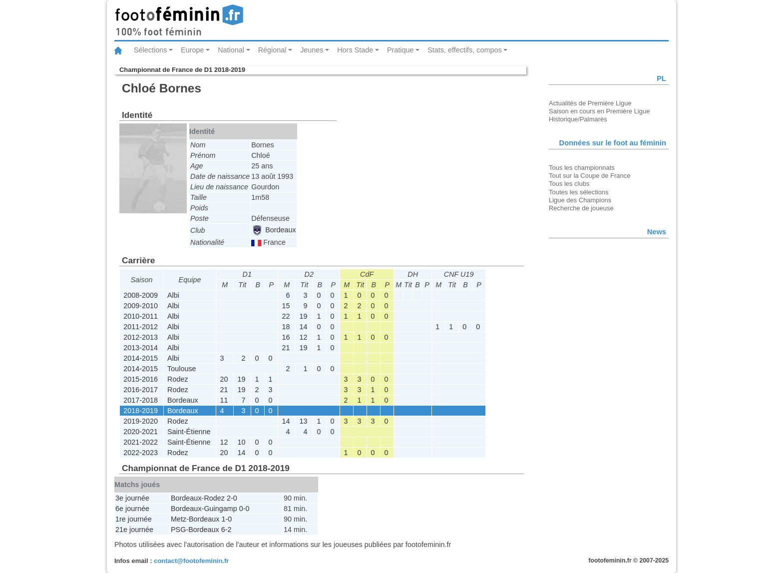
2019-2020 (140, 421)
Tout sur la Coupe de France (589, 175)
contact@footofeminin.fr (191, 561)
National (231, 50)
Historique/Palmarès (578, 119)
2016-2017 (140, 390)
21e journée (134, 530)
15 (286, 306)
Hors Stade (355, 50)
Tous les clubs (569, 183)
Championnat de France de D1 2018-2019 (182, 69)
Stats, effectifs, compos (464, 50)
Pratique (400, 50)
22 (286, 316)
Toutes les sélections (579, 192)
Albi (173, 295)
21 (286, 348)
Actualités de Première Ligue (590, 103)
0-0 (244, 509)
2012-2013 (140, 337)
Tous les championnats (582, 167)
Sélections (150, 50)
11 (224, 400)
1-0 (227, 519)
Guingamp (220, 509)
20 (224, 379)
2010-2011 (140, 316)
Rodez (177, 379)
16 (286, 337)
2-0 (232, 498)
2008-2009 (140, 295)
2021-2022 (140, 442)
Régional (272, 50)
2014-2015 (140, 358)
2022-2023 (140, 453)
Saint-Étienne (188, 432)
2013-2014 (140, 348)
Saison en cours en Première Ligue (599, 111)
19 (303, 316)
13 (303, 421)
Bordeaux (274, 230)
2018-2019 (140, 411)
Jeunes (311, 50)
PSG (178, 530)
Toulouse (181, 369)
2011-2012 (140, 327)
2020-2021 (140, 432)
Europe (192, 50)
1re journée (133, 519)
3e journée (132, 498)
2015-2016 (140, 379)
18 (286, 327)
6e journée (132, 509)
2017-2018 (140, 400)
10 (241, 442)
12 (303, 337)
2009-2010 (140, 306)
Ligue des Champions (580, 200)
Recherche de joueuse (581, 208)
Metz (178, 519)
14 (303, 327)
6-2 (226, 530)
